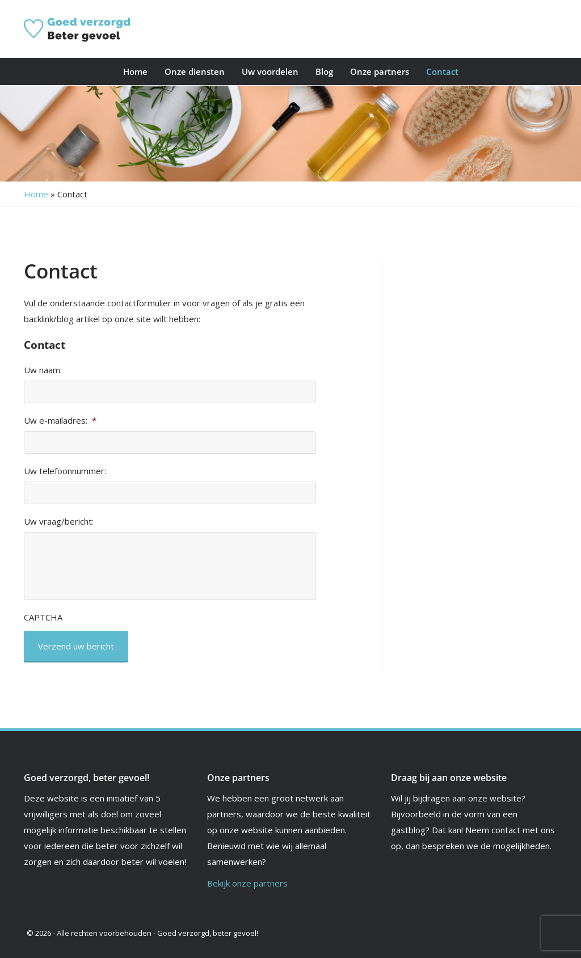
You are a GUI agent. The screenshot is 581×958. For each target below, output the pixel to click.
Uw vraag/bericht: (59, 521)
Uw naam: (43, 370)
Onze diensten (195, 71)
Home (135, 71)
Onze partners (379, 71)
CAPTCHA (43, 617)
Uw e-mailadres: (60, 420)
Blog (324, 71)
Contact (442, 71)
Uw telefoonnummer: (65, 471)
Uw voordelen (270, 71)
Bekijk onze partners (247, 883)
